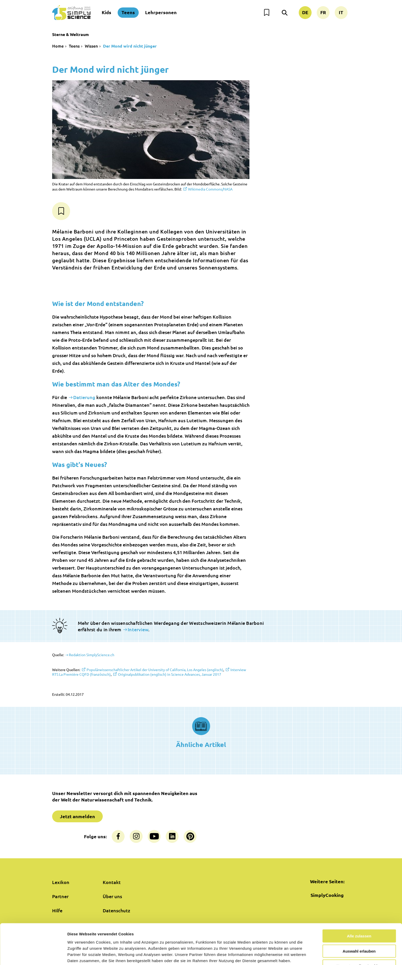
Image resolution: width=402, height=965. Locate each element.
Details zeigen (273, 955)
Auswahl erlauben (359, 929)
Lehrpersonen (161, 12)
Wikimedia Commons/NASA (210, 189)
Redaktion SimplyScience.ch (91, 654)
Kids (106, 12)
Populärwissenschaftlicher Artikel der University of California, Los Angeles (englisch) (155, 669)
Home (58, 46)
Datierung (84, 397)
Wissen (91, 46)
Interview (138, 629)
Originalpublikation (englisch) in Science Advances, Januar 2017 (169, 674)
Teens (128, 12)
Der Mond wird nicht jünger (130, 46)
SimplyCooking (327, 895)
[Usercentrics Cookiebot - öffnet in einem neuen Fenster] (33, 955)
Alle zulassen (359, 914)
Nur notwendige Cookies (359, 944)
